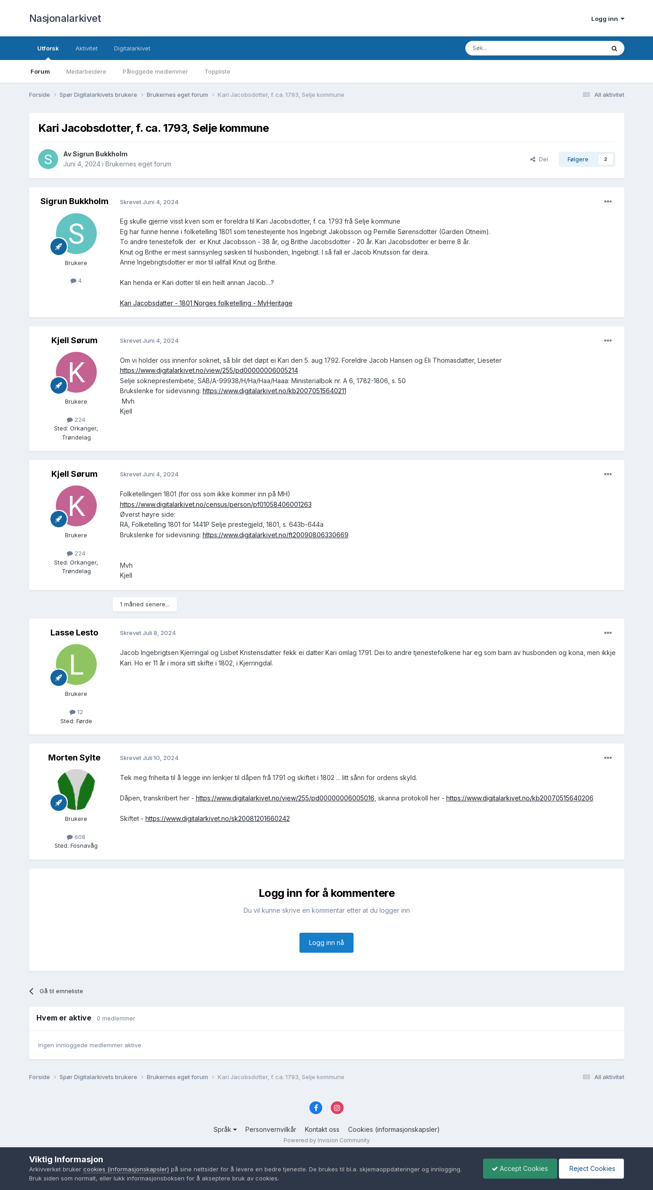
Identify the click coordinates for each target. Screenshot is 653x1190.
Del (539, 159)
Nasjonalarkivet (65, 18)
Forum (40, 71)
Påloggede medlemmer (155, 71)
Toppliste (217, 71)
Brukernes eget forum (138, 164)
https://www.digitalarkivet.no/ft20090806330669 (276, 535)
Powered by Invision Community (327, 1140)
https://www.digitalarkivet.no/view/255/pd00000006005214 (209, 370)
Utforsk (48, 52)
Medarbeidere (86, 71)
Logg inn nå (326, 942)
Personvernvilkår (270, 1129)
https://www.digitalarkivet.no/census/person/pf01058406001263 (216, 504)
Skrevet (149, 201)
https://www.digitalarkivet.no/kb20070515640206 (519, 798)
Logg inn (607, 18)
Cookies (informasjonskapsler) (394, 1129)
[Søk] (510, 48)
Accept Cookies (517, 1168)
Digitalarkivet (132, 48)
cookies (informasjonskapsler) (126, 1169)
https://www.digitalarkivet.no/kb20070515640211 (274, 391)
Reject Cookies (590, 1168)
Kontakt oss (322, 1129)
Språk (225, 1129)
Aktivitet (86, 48)
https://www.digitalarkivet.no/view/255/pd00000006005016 (285, 798)
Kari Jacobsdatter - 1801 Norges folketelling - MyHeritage (206, 303)
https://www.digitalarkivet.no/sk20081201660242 (217, 818)
